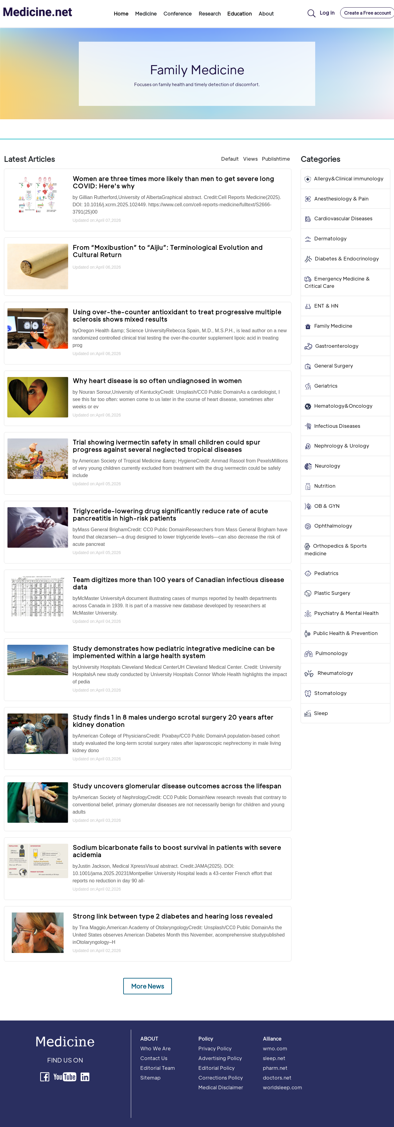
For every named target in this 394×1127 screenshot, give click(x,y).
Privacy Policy (215, 1048)
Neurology (327, 465)
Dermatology (330, 238)
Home (121, 13)
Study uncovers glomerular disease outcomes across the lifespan (177, 786)
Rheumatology (334, 673)
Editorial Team (157, 1068)
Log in (327, 12)
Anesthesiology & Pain (341, 198)
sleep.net (274, 1058)
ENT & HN (326, 305)
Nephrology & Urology (341, 445)
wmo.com (275, 1048)
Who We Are (155, 1048)
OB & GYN (327, 506)
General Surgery (333, 365)
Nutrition (324, 486)
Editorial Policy (216, 1068)
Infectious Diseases (337, 426)
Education (239, 13)
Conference (177, 13)
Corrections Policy (220, 1077)
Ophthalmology (333, 525)
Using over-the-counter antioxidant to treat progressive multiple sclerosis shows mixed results (177, 315)
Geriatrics (325, 385)
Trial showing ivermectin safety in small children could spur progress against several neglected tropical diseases (166, 445)
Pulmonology (331, 653)
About (266, 13)
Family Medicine (333, 326)
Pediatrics (326, 573)
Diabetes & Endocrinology (347, 258)
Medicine (146, 13)
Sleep (321, 713)
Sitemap (150, 1077)
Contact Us (153, 1058)
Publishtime (276, 158)
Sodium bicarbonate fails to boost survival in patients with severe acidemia (177, 851)
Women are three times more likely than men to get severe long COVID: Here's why (173, 182)
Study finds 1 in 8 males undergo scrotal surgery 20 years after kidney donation (173, 720)
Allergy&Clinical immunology (348, 178)
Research (210, 13)
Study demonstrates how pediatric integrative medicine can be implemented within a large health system (174, 652)
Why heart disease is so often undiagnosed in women (157, 381)
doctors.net (277, 1077)
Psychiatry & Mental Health (346, 613)
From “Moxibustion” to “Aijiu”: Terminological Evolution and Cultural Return (168, 251)
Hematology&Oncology (343, 406)
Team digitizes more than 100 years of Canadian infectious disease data (178, 583)
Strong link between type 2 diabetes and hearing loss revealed (173, 916)
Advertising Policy (220, 1058)
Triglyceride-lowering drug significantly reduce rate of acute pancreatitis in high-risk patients (170, 514)
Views (250, 158)
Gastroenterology (336, 346)
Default (230, 158)
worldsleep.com (282, 1087)
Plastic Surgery (332, 593)
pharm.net (275, 1068)
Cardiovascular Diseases (343, 218)
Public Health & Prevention (345, 633)
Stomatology (330, 693)
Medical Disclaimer (220, 1087)
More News (147, 986)
